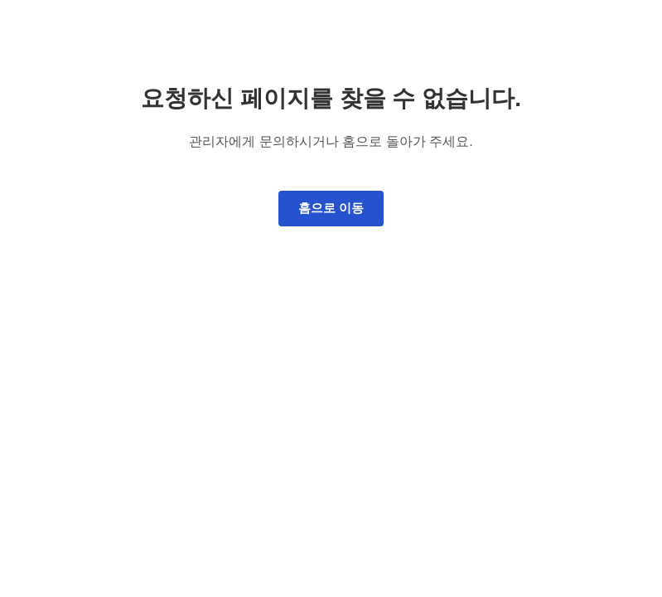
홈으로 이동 (331, 208)
